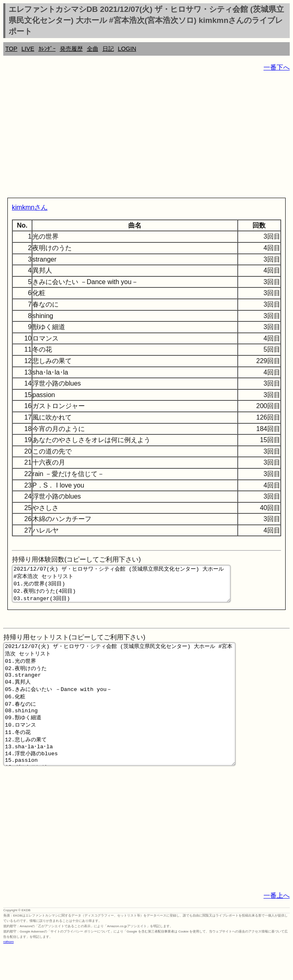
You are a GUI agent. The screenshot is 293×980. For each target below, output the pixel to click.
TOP (11, 48)
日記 (108, 48)
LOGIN (127, 48)
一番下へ (276, 67)
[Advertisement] (146, 136)
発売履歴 (71, 48)
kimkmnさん (30, 207)
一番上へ (276, 927)
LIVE (27, 48)
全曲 (92, 48)
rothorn (8, 973)
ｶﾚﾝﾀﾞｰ (47, 48)
